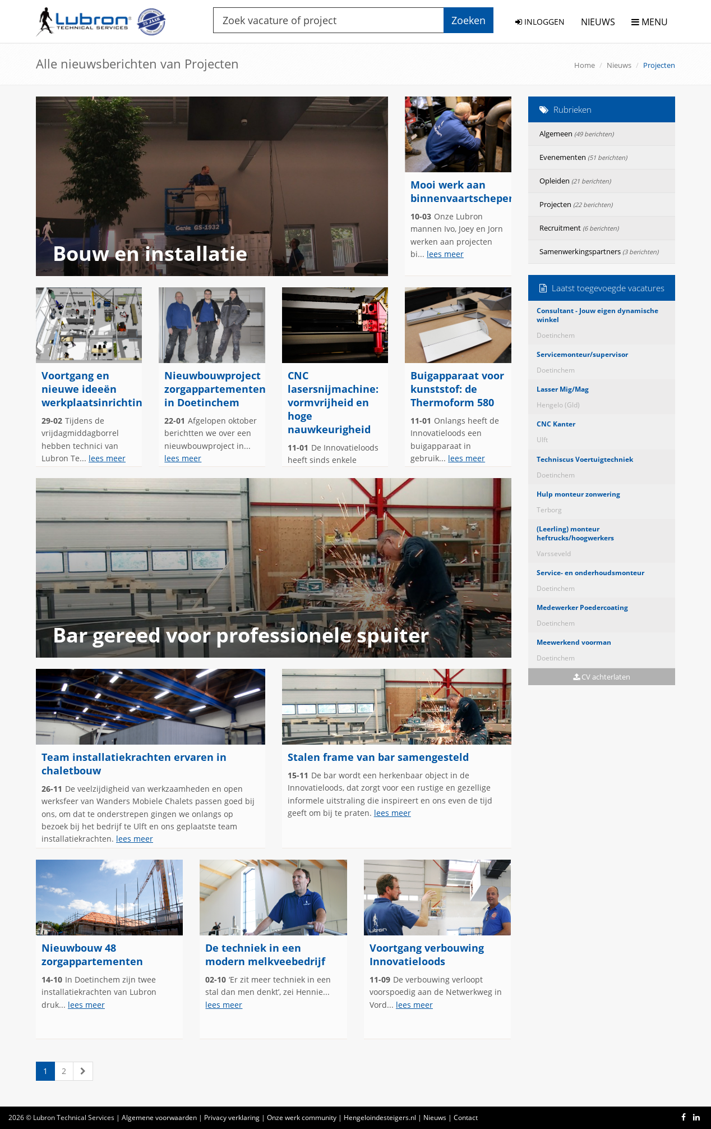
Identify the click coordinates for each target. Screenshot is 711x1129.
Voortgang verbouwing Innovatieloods (427, 954)
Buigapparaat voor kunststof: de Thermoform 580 (457, 389)
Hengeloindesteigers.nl (380, 1117)
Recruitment (578, 228)
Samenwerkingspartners (598, 251)
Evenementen (583, 157)
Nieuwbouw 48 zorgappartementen (92, 954)
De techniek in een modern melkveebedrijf (265, 954)
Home (584, 65)
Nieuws (619, 65)
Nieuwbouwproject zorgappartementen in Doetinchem (215, 389)
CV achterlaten (601, 677)
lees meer (445, 254)
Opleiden (575, 181)
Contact (466, 1117)
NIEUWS (598, 22)
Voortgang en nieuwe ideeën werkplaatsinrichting (94, 389)
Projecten (575, 204)
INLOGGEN (540, 21)
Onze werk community (301, 1117)
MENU (649, 22)
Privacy (232, 1117)
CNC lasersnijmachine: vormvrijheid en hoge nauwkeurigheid (333, 402)
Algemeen (576, 133)
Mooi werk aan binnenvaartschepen (462, 191)
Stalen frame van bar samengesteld (378, 757)
